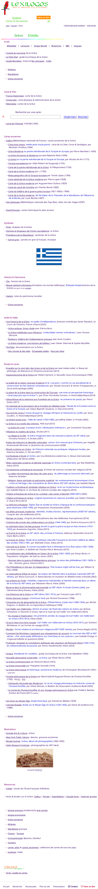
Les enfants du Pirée (16, 572)
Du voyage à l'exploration (20, 607)
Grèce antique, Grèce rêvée (21, 319)
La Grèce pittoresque (16, 661)
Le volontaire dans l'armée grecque (23, 517)
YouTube (10, 338)
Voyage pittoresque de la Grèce (21, 668)
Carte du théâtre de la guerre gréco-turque (29, 182)
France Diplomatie (15, 87)
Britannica (56, 37)
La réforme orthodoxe (17, 496)
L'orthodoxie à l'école (16, 447)
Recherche (17, 878)
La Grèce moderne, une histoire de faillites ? (29, 334)
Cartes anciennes (12, 128)
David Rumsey (13, 201)
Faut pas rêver (58, 342)
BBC (68, 37)
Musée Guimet (13, 732)
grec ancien (91, 17)
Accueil (6, 878)
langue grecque (15, 801)
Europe (14, 17)
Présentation (59, 878)
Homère (12, 834)
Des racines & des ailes (19, 342)
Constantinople (15, 829)
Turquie (20, 825)
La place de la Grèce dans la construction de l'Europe (32, 384)
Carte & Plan (10, 83)
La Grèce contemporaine (18, 653)
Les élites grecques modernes (20, 503)
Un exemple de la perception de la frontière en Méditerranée (35, 397)
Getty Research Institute (18, 736)
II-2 (23, 670)
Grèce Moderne (15, 142)
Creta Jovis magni (16, 136)
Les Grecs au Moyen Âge (18, 692)
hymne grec (13, 231)
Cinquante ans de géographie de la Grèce (26, 593)
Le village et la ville (17, 427)
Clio (8, 272)
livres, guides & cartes (16, 864)
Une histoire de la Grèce (18, 313)
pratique (12, 843)
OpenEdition (58, 788)
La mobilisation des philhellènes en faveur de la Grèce (32, 544)
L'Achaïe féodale (14, 696)
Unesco (9, 287)
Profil (6, 33)
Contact (73, 878)
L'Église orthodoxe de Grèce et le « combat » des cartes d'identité (37, 485)
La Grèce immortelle (16, 657)
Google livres (72, 788)
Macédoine (13, 65)
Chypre (11, 825)
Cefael (9, 780)
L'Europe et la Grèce (16, 538)
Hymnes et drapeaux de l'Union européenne (27, 222)
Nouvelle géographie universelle (21, 649)
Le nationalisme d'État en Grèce (21, 565)
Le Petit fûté (12, 48)
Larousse (25, 37)
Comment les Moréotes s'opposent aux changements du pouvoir (37, 624)
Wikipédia (11, 37)
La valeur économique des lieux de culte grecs (30, 465)
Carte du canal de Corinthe (21, 178)
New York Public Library (17, 728)
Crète (48, 52)
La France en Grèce (15, 531)
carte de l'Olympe (14, 115)
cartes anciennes (30, 838)
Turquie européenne (18, 154)
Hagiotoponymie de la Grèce (20, 366)
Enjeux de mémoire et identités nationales (26, 434)
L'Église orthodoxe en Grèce (19, 489)
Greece (9, 645)
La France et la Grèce (16, 524)
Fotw (8, 218)
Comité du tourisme (16, 44)
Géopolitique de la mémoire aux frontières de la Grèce (32, 390)
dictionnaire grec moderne (74, 17)
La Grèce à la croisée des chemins (22, 415)
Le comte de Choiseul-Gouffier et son (40, 681)
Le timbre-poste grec (16, 411)
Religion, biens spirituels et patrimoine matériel (31, 471)
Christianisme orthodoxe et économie (24, 461)
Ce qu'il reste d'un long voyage (21, 614)
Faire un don (89, 2)
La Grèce (12, 150)
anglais (28, 280)
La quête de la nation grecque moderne (25, 374)
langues (78, 37)
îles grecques (37, 52)
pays (7, 17)
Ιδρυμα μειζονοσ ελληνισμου (19, 276)
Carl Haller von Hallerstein (18, 600)
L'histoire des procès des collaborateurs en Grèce (30, 513)
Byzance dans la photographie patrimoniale (27, 578)
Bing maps (82, 108)
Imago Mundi (40, 37)
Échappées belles (40, 342)
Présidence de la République (20, 226)
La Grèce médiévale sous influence (25, 323)
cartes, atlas (13, 838)
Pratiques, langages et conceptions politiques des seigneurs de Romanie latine (44, 634)
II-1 (18, 670)
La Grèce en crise (16, 419)
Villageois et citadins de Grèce (20, 423)
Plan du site (45, 878)
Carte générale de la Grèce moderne (26, 170)
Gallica (9, 132)
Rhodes (9, 620)
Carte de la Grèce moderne (21, 162)
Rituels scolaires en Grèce (18, 440)
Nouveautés (30, 878)
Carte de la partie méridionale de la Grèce (28, 158)
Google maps (70, 108)
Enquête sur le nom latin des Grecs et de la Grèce (30, 359)
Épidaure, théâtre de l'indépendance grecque (30, 330)
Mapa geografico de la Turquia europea (27, 166)
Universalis (11, 91)
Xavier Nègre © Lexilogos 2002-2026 (49, 882)
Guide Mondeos (14, 52)
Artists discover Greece (17, 589)
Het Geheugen (13, 193)
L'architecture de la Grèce (18, 585)
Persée (46, 788)
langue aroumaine (17, 806)
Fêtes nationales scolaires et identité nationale (28, 454)
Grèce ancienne (15, 70)
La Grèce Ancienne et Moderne (23, 146)
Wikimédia (11, 95)
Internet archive (89, 788)
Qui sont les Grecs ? (15, 404)
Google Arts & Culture (16, 724)
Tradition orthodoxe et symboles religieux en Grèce (31, 478)
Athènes (12, 61)
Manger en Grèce (14, 509)
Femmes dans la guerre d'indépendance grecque (32, 551)
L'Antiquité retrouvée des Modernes (25, 674)
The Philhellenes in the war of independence (27, 558)
